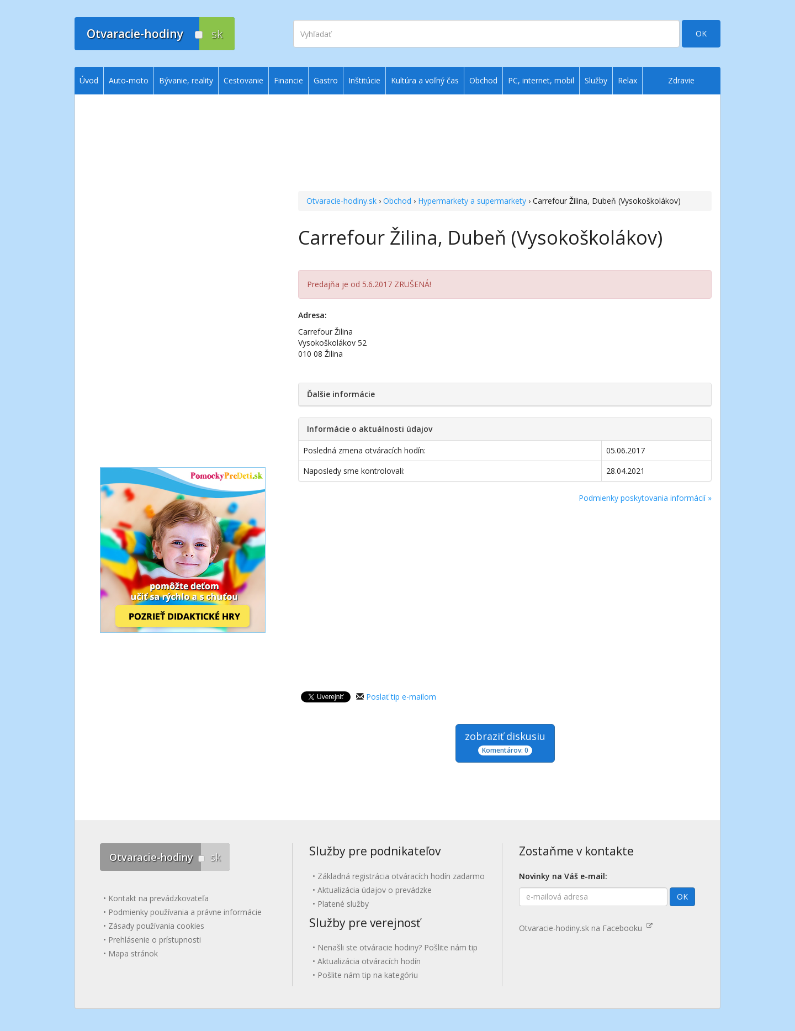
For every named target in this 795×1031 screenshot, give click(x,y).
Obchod (397, 200)
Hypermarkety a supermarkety (472, 200)
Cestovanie (243, 80)
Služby (596, 80)
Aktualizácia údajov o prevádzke (374, 890)
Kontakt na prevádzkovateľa (158, 898)
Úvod (89, 80)
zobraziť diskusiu (505, 742)
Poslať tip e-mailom (401, 696)
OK (701, 33)
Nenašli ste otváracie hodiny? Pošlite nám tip (397, 947)
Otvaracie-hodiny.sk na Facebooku (586, 928)
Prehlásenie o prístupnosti (154, 939)
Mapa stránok (133, 953)
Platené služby (343, 903)
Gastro (326, 80)
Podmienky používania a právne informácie (185, 912)
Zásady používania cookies (156, 926)
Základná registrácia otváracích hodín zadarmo (401, 876)
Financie (288, 80)
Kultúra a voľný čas (425, 80)
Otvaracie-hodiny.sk (341, 200)
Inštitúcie (364, 80)
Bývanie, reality (186, 80)
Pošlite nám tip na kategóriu (367, 975)
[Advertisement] (505, 144)
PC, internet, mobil (541, 80)
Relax (627, 80)
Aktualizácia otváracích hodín (369, 961)
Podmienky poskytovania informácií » (645, 498)
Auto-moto (129, 80)
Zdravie (681, 80)
